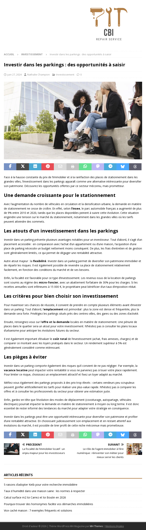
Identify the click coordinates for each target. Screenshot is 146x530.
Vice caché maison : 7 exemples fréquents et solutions (38, 510)
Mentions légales (114, 526)
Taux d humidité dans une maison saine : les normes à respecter (44, 491)
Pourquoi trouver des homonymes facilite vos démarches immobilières (48, 504)
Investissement (65, 74)
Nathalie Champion (38, 74)
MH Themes (96, 526)
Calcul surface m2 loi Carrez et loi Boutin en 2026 (35, 497)
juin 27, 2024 (14, 74)
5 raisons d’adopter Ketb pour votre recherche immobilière (40, 484)
